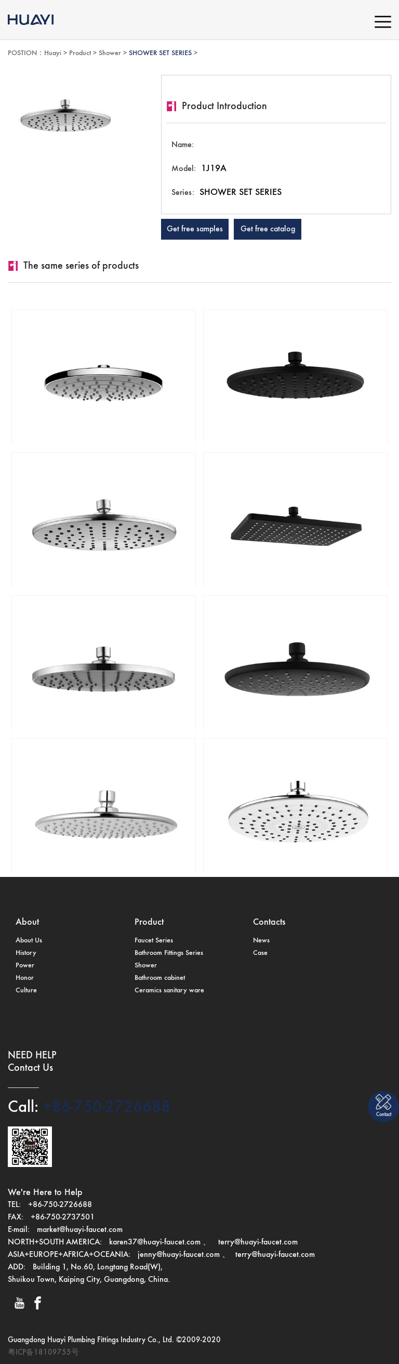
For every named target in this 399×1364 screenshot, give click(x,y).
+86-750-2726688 (104, 1107)
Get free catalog (268, 229)
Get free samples (195, 229)
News (261, 940)
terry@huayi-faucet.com (257, 1242)
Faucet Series (154, 940)
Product (80, 53)
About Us (29, 940)
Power (25, 965)
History (26, 952)
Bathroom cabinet (160, 977)
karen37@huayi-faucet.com (155, 1242)
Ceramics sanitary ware (169, 990)
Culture (26, 990)
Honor (25, 977)
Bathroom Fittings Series (169, 952)
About (27, 922)
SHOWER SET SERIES (160, 53)
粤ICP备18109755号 (43, 1352)
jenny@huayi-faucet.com (180, 1255)
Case (260, 952)
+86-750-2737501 (63, 1217)
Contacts (269, 922)
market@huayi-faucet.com (80, 1230)
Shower (110, 53)
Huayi (52, 53)
